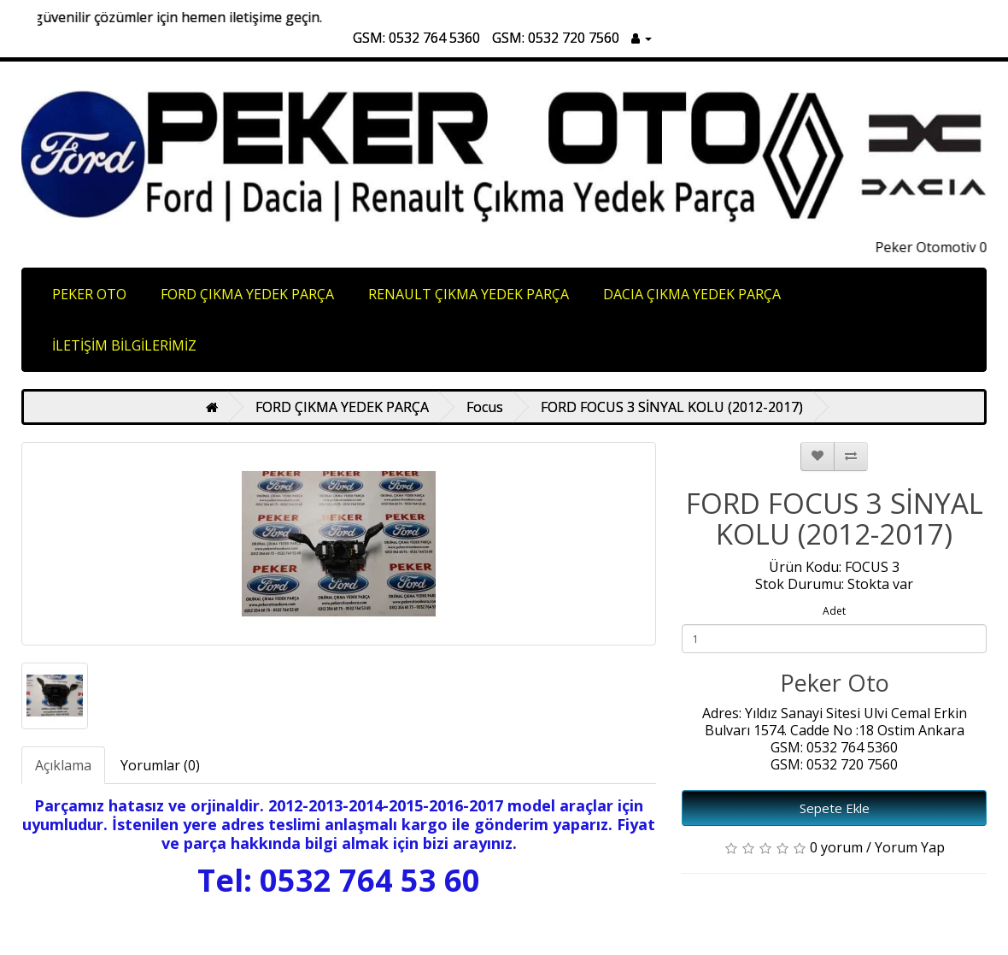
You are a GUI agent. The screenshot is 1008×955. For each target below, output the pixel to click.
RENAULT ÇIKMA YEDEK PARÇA (468, 294)
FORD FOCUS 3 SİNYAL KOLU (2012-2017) (672, 407)
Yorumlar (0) (160, 765)
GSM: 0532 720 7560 (555, 37)
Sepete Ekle (835, 807)
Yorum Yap (910, 847)
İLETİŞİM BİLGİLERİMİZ (124, 345)
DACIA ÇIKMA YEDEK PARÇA (692, 294)
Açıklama (63, 765)
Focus (484, 407)
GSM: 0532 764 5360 (416, 37)
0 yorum (836, 847)
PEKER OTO (89, 294)
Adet (834, 611)
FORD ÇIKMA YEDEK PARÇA (247, 294)
